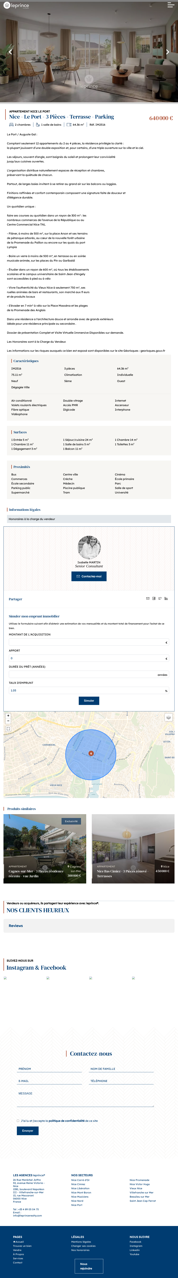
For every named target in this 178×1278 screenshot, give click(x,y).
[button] (82, 849)
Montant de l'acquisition (30, 634)
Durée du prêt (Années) (27, 666)
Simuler (89, 700)
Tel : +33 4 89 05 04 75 (26, 1195)
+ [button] (8, 716)
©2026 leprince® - (77, 1275)
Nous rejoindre (86, 1252)
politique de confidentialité (66, 1107)
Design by (100, 1275)
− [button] (8, 721)
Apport (14, 650)
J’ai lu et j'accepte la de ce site (59, 1107)
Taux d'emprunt (21, 683)
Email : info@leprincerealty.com (27, 1200)
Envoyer (27, 1116)
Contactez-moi (89, 576)
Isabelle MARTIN (89, 562)
